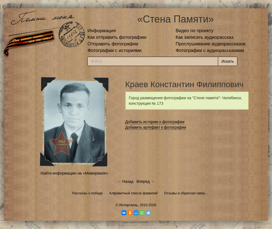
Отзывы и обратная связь (184, 193)
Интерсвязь (128, 205)
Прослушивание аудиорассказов (210, 43)
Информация (101, 30)
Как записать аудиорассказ (205, 37)
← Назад (125, 181)
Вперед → (146, 181)
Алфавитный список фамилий (133, 193)
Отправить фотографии (112, 43)
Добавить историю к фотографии (155, 122)
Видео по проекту (194, 30)
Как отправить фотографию (116, 37)
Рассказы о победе (87, 193)
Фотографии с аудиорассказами (210, 50)
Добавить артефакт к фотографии (155, 127)
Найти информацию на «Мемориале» (74, 173)
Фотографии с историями (114, 50)
